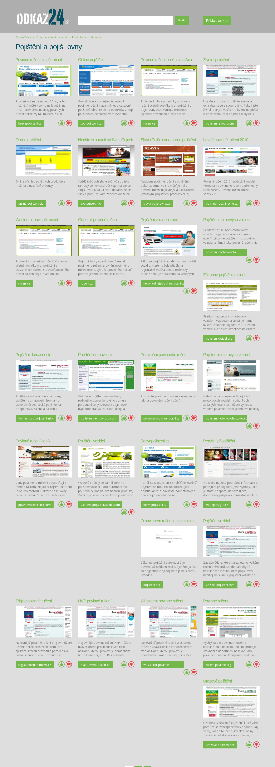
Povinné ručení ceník (33, 422)
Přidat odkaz (218, 20)
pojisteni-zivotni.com (220, 123)
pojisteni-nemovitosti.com (92, 408)
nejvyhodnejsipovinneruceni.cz (161, 281)
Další (157, 667)
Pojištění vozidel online (159, 217)
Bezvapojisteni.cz (155, 422)
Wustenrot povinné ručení (37, 217)
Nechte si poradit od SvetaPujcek (105, 138)
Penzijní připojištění (219, 422)
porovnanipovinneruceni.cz (161, 407)
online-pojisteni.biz (31, 202)
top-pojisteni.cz (91, 123)
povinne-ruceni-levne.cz (216, 202)
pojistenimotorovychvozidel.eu (223, 407)
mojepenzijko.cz (217, 486)
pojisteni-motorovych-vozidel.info (221, 250)
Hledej (182, 20)
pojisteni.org (27, 565)
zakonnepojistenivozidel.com (98, 486)
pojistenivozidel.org (219, 328)
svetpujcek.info (91, 202)
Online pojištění (91, 59)
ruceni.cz (149, 123)
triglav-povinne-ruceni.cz (154, 565)
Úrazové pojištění (155, 580)
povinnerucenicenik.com (35, 486)
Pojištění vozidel (91, 422)
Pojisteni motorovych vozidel (226, 343)
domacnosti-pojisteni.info (27, 408)
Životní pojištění (216, 59)
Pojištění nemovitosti (95, 343)
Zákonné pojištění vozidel (224, 265)
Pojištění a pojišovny (87, 37)
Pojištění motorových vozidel (226, 217)
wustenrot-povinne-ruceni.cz (32, 644)
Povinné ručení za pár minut (39, 59)
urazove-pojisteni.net (158, 644)
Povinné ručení (90, 580)
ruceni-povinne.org (93, 644)
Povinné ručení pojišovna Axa (166, 59)
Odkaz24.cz (23, 37)
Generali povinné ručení (98, 217)
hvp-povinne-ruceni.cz (220, 565)
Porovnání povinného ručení (164, 343)
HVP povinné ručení (220, 501)
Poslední (168, 667)
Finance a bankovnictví (52, 37)
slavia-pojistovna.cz (157, 202)
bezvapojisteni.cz (30, 123)
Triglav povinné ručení (159, 501)
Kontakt (176, 755)
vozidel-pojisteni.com (95, 565)
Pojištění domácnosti (33, 343)
